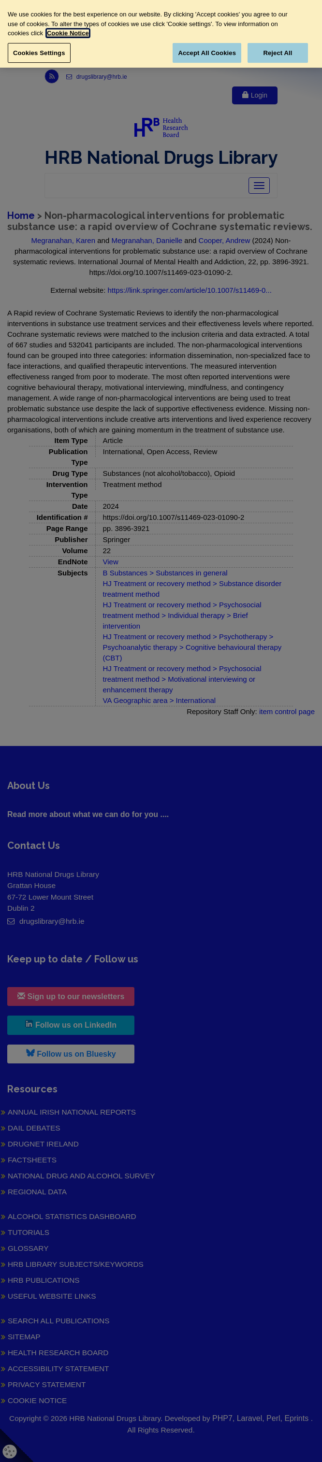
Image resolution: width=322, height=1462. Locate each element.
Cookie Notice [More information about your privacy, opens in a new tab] (68, 33)
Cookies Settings (39, 53)
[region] (161, 34)
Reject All (277, 53)
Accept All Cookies (207, 53)
